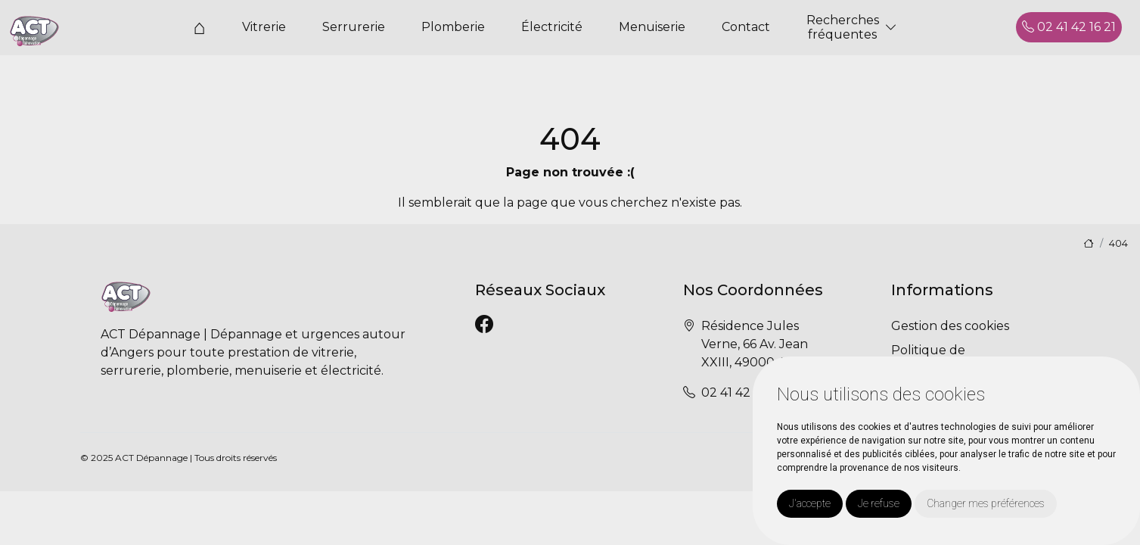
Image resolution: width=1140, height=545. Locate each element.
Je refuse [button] (878, 503)
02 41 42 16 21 (1069, 27)
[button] (891, 27)
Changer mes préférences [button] (986, 503)
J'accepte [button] (810, 503)
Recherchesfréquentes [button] (842, 27)
